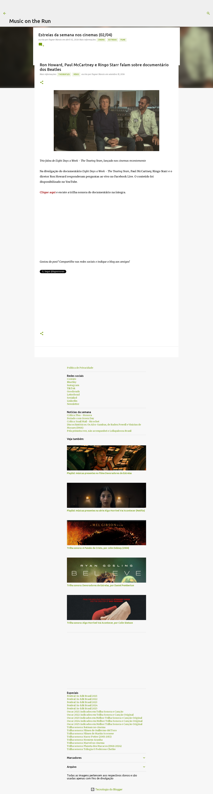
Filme (123, 40)
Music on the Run (30, 21)
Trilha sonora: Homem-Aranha (85, 739)
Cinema (101, 40)
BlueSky (71, 382)
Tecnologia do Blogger (106, 789)
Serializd (72, 397)
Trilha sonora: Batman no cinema (86, 727)
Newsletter (73, 404)
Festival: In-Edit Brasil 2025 (82, 708)
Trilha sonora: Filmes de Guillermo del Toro (92, 730)
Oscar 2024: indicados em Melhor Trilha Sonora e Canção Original (104, 721)
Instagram (73, 385)
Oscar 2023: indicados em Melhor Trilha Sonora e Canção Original (104, 717)
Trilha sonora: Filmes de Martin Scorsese (90, 733)
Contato (71, 378)
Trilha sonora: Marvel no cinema (85, 742)
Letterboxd (73, 394)
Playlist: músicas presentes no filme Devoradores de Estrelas (99, 473)
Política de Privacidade (80, 367)
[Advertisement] (69, 7)
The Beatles (64, 74)
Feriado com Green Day (80, 418)
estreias (112, 40)
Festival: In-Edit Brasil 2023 (82, 702)
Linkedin (72, 400)
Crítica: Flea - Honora (79, 415)
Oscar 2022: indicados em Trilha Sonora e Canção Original (100, 714)
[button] (42, 82)
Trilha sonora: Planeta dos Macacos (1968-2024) (94, 746)
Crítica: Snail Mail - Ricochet (83, 421)
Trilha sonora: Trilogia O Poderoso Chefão (91, 749)
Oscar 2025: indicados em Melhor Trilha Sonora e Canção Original (104, 724)
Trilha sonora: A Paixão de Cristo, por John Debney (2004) (98, 548)
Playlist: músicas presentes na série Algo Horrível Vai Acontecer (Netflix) (106, 510)
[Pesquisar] (134, 13)
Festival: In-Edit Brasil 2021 (82, 695)
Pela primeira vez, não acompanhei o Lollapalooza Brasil (99, 430)
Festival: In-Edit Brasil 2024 (82, 705)
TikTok (71, 388)
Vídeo (76, 74)
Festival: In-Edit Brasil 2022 (82, 699)
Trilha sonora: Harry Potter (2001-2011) (89, 736)
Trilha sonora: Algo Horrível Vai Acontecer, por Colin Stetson (100, 622)
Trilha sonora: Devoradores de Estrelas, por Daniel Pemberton (100, 585)
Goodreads (73, 391)
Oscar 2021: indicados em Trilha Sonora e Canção (95, 711)
